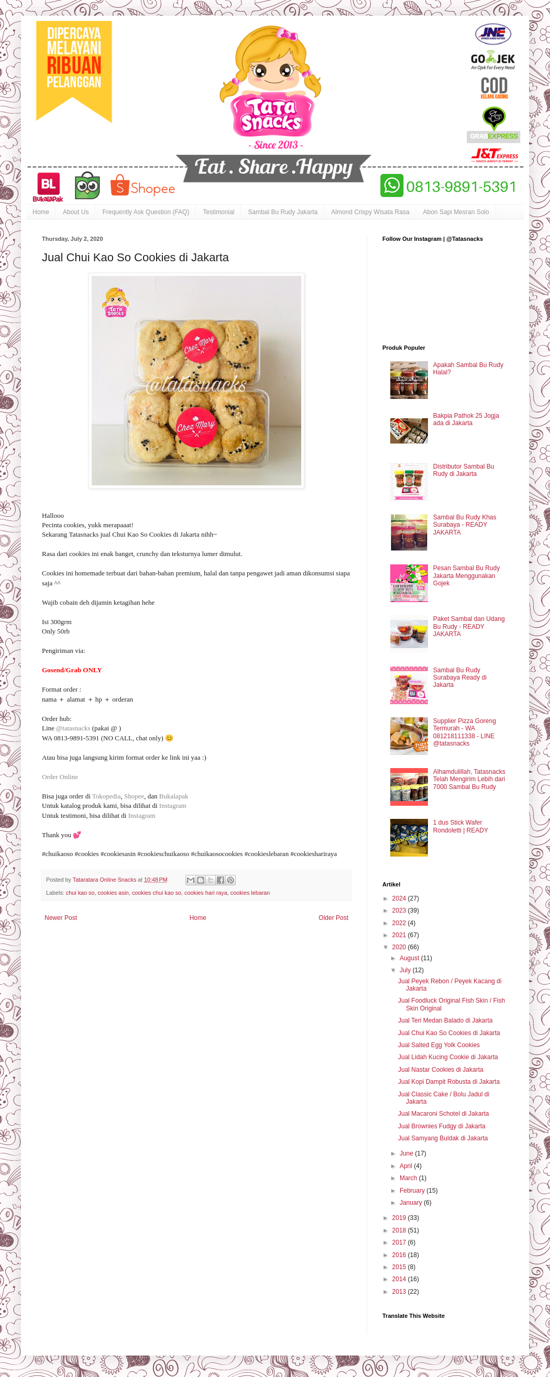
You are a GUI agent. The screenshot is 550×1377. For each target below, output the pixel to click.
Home (40, 212)
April (407, 1166)
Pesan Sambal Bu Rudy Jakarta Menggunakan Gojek (466, 575)
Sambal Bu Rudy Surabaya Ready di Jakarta (460, 678)
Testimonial (218, 212)
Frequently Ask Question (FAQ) (145, 212)
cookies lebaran (250, 893)
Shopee (134, 796)
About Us (76, 212)
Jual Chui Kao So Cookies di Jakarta (449, 1033)
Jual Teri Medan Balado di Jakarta (445, 1020)
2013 (400, 1291)
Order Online (60, 777)
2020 (400, 947)
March (409, 1178)
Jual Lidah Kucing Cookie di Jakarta (448, 1057)
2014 (400, 1279)
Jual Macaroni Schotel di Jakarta (443, 1113)
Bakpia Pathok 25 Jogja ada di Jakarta (466, 419)
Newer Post (61, 917)
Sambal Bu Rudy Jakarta (282, 212)
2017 (400, 1242)
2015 (400, 1267)
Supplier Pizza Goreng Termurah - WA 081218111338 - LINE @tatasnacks (464, 732)
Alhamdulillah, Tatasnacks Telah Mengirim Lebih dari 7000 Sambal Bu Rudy (469, 779)
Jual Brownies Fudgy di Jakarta (442, 1126)
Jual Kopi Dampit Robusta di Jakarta (449, 1081)
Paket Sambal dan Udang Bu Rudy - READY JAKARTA (469, 626)
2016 (400, 1255)
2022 (400, 923)
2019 (400, 1217)
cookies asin (112, 893)
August (410, 958)
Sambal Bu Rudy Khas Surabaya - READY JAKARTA (465, 525)
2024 (400, 898)
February (413, 1190)
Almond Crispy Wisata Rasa (370, 212)
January (412, 1202)
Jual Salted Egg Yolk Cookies (439, 1045)
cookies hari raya (205, 893)
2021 (400, 935)
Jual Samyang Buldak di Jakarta (443, 1138)
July (406, 970)
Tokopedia (106, 796)
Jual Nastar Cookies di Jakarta (440, 1069)
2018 (400, 1230)
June (407, 1153)
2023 (400, 910)
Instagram (173, 805)
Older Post (333, 917)
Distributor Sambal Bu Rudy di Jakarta (463, 470)
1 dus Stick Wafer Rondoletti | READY (460, 826)
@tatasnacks (73, 728)
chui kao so (80, 893)
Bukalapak (174, 796)
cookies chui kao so (156, 893)
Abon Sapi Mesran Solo (456, 212)
